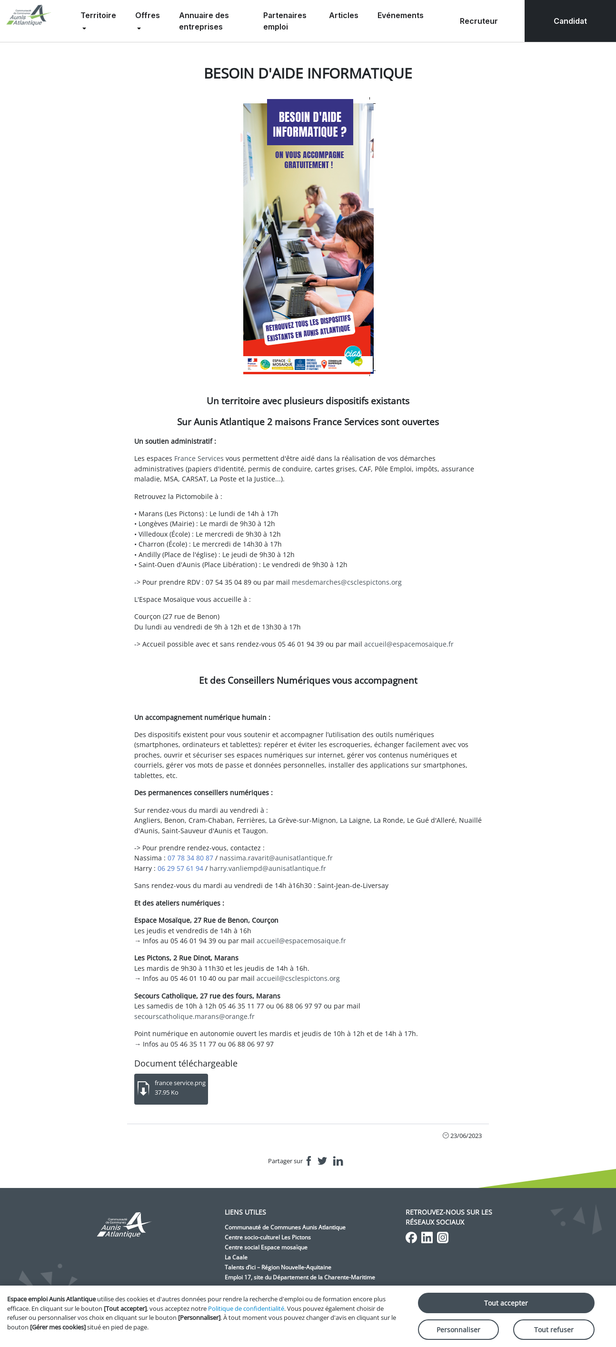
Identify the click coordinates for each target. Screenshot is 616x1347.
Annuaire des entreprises (204, 20)
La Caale (236, 1257)
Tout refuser (554, 1329)
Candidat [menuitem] (570, 21)
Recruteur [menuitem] (479, 21)
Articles (343, 15)
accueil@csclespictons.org (298, 978)
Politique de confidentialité (246, 1308)
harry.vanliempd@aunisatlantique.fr (267, 868)
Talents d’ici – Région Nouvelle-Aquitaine (278, 1267)
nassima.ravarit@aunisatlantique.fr (276, 857)
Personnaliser (458, 1329)
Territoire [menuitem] (98, 15)
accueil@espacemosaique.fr (409, 644)
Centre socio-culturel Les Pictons (268, 1237)
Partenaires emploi (285, 20)
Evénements (401, 15)
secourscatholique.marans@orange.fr (194, 1016)
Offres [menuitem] (147, 15)
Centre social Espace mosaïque (266, 1247)
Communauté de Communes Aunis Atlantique (285, 1227)
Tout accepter (506, 1302)
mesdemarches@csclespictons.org (347, 582)
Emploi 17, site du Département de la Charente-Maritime (300, 1277)
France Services (199, 458)
